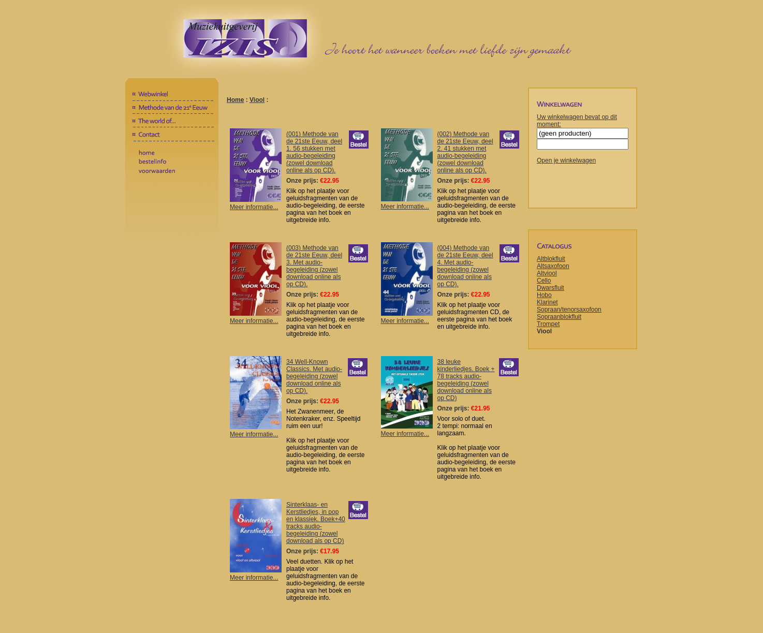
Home (235, 100)
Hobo (544, 295)
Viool (257, 100)
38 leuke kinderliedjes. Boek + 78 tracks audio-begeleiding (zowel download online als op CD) (466, 380)
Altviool (547, 273)
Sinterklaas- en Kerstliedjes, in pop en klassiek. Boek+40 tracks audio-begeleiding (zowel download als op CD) (315, 522)
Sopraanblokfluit (559, 316)
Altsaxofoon (553, 266)
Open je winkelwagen (566, 160)
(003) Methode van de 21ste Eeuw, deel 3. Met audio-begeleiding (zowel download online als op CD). (314, 266)
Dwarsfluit (550, 287)
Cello (544, 280)
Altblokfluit (551, 258)
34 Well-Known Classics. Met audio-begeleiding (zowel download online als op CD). (314, 376)
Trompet (548, 324)
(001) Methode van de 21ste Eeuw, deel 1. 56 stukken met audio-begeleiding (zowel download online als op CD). (314, 152)
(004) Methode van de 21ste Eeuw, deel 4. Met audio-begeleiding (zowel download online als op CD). (465, 266)
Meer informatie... (256, 203)
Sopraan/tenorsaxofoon (569, 309)
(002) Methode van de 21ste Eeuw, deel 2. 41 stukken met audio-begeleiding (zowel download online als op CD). (465, 152)
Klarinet (547, 302)
